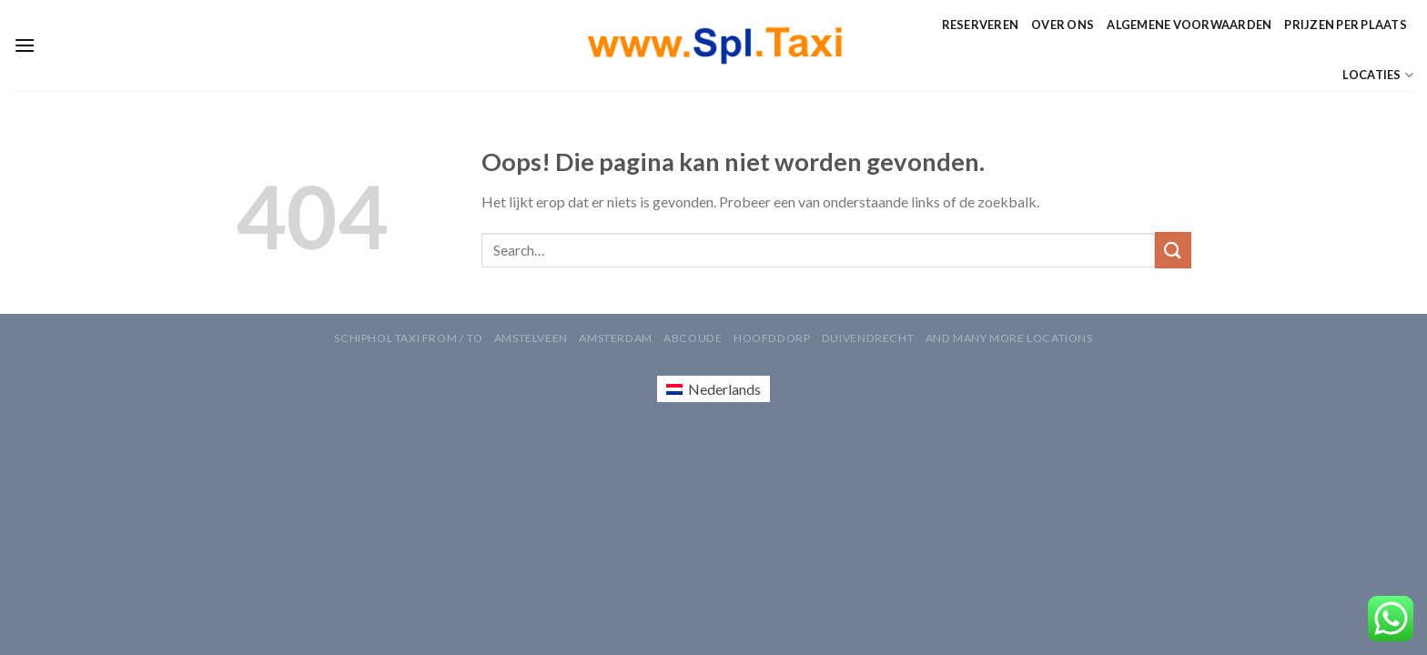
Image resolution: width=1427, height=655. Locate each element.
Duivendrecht (868, 338)
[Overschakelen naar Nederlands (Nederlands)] (713, 389)
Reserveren (980, 24)
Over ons (1062, 24)
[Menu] (24, 45)
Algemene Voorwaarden (1189, 24)
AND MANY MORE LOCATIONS (1009, 338)
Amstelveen (531, 338)
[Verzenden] (1173, 249)
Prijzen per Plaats (1345, 24)
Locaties (1377, 75)
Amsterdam (616, 338)
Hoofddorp (772, 338)
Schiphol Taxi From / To (408, 338)
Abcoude (692, 338)
